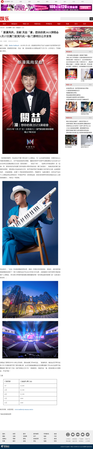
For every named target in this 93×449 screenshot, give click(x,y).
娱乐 (65, 1)
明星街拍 (37, 24)
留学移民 (36, 434)
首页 (4, 24)
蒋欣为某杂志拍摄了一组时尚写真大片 (77, 121)
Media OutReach (14, 45)
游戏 (24, 441)
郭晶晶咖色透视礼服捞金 (73, 95)
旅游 (55, 434)
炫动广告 (87, 439)
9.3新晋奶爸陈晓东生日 (73, 90)
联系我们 (81, 441)
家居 (55, 438)
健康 (56, 1)
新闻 (21, 1)
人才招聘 (87, 441)
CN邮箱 (73, 434)
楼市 (14, 441)
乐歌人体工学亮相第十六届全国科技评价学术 (79, 57)
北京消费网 (8, 27)
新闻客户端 (68, 434)
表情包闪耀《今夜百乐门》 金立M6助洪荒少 (79, 59)
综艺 (84, 24)
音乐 (76, 24)
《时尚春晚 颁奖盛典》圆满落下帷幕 (76, 55)
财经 (29, 1)
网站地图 (68, 441)
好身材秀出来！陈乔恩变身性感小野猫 (77, 88)
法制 (14, 436)
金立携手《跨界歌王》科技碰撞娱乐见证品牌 (79, 66)
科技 (38, 1)
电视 (67, 24)
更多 (90, 51)
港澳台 (4, 438)
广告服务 (81, 439)
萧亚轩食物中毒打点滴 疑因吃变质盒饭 (77, 130)
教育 (47, 1)
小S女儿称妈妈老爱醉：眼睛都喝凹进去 (77, 128)
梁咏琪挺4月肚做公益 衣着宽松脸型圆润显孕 (79, 132)
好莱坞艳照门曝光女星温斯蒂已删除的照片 (78, 123)
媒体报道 (74, 439)
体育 (14, 434)
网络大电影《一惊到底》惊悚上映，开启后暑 (79, 64)
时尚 (82, 1)
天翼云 (83, 434)
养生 (34, 441)
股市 (24, 434)
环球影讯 (49, 24)
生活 (74, 1)
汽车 (55, 436)
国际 (3, 436)
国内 (3, 434)
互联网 (25, 436)
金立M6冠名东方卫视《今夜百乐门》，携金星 (79, 62)
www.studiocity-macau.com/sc (24, 409)
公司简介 (68, 439)
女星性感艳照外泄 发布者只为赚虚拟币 (77, 99)
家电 (24, 438)
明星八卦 (26, 24)
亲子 (34, 436)
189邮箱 (78, 434)
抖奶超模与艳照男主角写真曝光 (75, 97)
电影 (58, 24)
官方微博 (87, 434)
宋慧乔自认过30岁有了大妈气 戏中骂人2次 (78, 126)
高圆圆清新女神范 (71, 93)
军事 (3, 441)
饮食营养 (36, 438)
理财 (14, 438)
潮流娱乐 (14, 24)
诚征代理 (74, 441)
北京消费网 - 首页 (8, 1)
